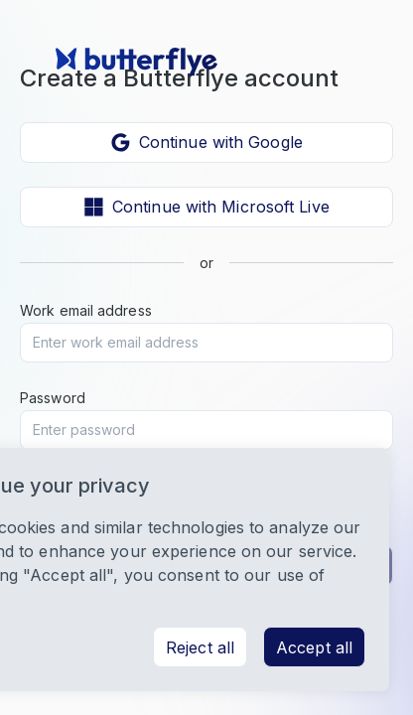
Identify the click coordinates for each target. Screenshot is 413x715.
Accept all (314, 647)
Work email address (86, 310)
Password (52, 397)
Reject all (200, 647)
